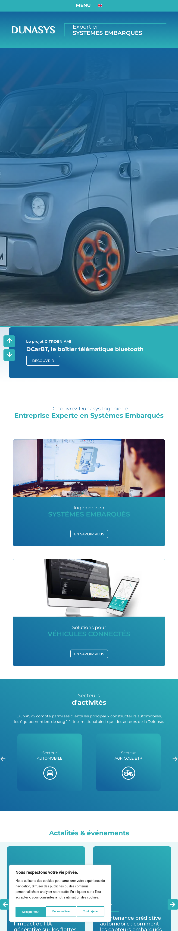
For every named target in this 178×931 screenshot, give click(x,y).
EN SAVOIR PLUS (89, 533)
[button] (3, 758)
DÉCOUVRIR (43, 360)
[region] (60, 895)
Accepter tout (90, 912)
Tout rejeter (60, 912)
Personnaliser (30, 912)
